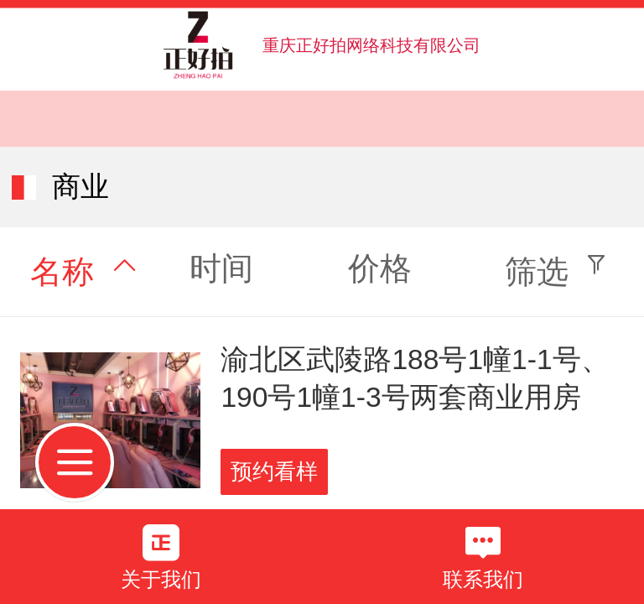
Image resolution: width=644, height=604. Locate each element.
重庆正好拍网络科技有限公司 (371, 45)
